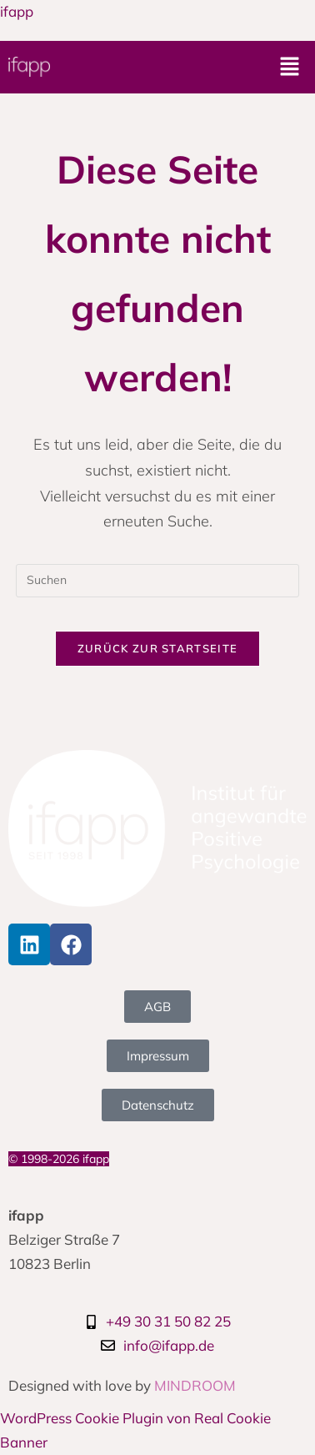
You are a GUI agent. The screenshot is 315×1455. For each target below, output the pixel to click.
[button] (290, 67)
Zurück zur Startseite (158, 648)
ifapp (16, 11)
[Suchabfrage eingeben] (157, 580)
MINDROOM (195, 1385)
